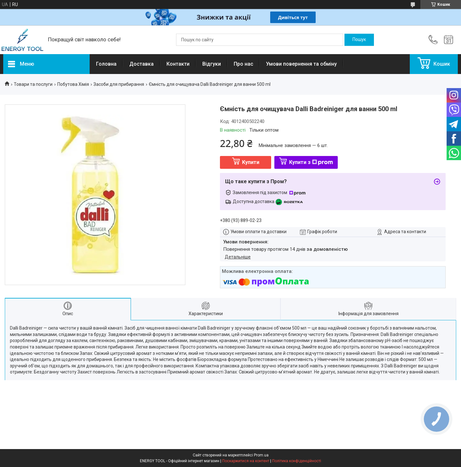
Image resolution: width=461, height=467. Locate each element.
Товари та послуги (33, 84)
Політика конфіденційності (296, 461)
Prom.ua (261, 455)
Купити (250, 162)
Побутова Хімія (73, 84)
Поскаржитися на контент (245, 461)
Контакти (178, 64)
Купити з (311, 162)
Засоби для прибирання (118, 84)
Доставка (141, 64)
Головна (106, 64)
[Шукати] (359, 40)
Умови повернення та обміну (301, 64)
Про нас (243, 64)
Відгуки (211, 64)
